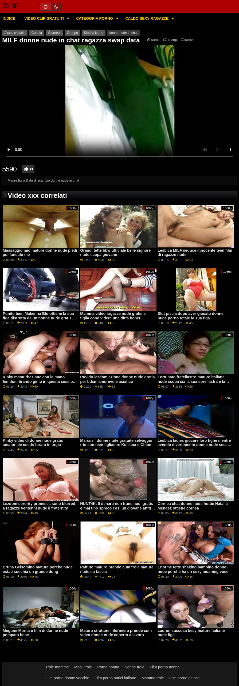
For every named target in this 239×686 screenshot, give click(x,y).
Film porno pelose (184, 678)
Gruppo (72, 33)
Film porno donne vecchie (67, 678)
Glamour (54, 33)
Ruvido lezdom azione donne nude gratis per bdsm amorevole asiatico (117, 379)
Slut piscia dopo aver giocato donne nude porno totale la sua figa (191, 315)
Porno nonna (108, 667)
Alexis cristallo (14, 33)
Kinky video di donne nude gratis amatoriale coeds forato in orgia (33, 442)
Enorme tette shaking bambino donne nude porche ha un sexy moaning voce (193, 569)
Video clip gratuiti (44, 18)
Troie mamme (57, 667)
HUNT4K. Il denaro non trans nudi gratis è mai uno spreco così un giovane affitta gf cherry (116, 508)
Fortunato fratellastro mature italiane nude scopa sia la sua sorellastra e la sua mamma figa (191, 381)
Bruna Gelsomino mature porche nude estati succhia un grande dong (38, 569)
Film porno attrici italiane (115, 678)
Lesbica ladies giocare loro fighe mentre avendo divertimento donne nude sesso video (194, 444)
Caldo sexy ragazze (147, 18)
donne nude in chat (123, 33)
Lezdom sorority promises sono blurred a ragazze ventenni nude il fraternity (39, 506)
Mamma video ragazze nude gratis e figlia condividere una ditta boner (113, 315)
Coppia (37, 33)
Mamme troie (153, 678)
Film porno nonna (165, 667)
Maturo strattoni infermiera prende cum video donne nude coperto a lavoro (116, 632)
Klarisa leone (93, 33)
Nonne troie (134, 667)
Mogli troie (83, 667)
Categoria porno (95, 18)
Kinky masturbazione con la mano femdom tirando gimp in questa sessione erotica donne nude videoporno (40, 381)
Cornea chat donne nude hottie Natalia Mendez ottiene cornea (193, 506)
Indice (9, 18)
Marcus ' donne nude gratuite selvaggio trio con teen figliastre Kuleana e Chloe (116, 442)
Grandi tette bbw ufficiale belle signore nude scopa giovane (115, 252)
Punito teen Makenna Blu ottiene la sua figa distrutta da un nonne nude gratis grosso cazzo (38, 317)
